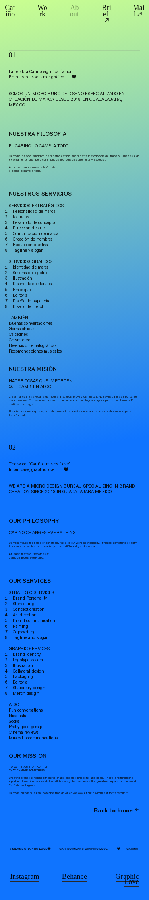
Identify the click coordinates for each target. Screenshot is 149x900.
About (74, 11)
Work (42, 11)
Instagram (24, 876)
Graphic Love (127, 879)
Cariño (10, 11)
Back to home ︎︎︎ (117, 810)
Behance (74, 876)
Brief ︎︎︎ (107, 14)
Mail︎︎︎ (139, 11)
